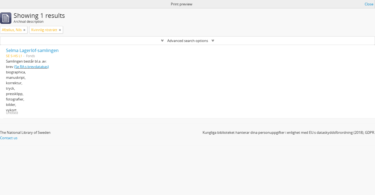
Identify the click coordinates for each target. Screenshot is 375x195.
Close (369, 4)
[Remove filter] (24, 29)
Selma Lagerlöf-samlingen (32, 50)
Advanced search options (187, 40)
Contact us (8, 137)
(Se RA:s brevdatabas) (31, 66)
